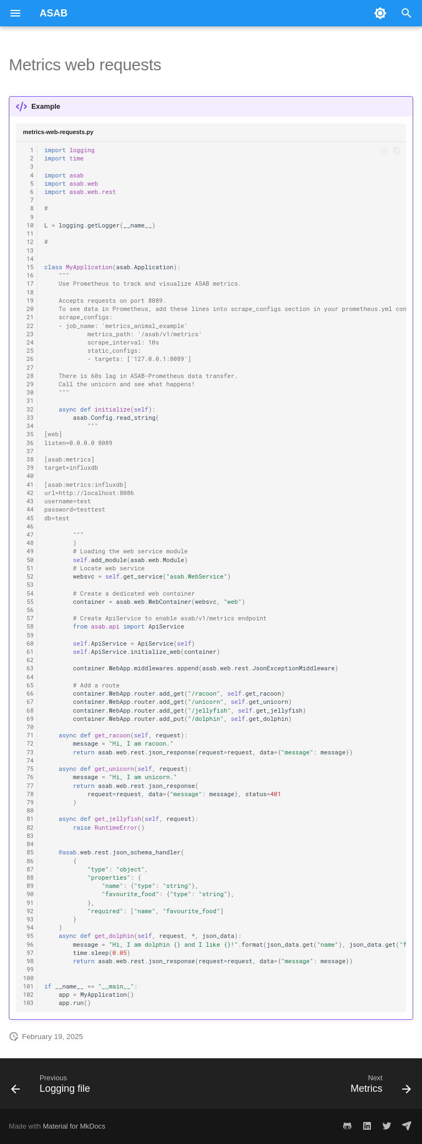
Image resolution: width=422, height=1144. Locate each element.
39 (28, 467)
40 (28, 476)
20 (28, 309)
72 (28, 743)
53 (28, 584)
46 (28, 526)
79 (28, 802)
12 (28, 242)
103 (28, 1003)
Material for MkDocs (74, 1126)
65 (28, 685)
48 (28, 543)
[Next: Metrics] (378, 1086)
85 (28, 852)
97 (28, 953)
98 (28, 961)
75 (28, 769)
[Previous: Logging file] (52, 1086)
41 (28, 484)
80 (28, 810)
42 (28, 493)
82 (28, 827)
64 (28, 677)
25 (28, 350)
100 (28, 978)
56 (28, 610)
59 (28, 635)
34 (28, 426)
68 (28, 710)
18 (28, 292)
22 (28, 326)
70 (28, 727)
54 (28, 593)
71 (28, 735)
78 (28, 794)
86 (28, 861)
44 (28, 509)
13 (28, 250)
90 (28, 894)
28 (28, 376)
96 (28, 944)
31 (28, 400)
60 (28, 643)
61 (28, 652)
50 (28, 560)
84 (28, 844)
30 (28, 392)
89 (28, 886)
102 (28, 994)
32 (28, 409)
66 (28, 693)
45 (28, 518)
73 (28, 752)
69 (28, 719)
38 (28, 459)
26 (28, 359)
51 (28, 568)
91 (28, 903)
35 (28, 434)
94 (28, 927)
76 (28, 777)
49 (28, 551)
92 (28, 911)
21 (28, 317)
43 (28, 501)
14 (28, 259)
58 (28, 626)
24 (28, 342)
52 (28, 576)
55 (28, 602)
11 (28, 233)
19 (28, 300)
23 (28, 334)
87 (28, 869)
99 (28, 969)
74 (28, 760)
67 (28, 702)
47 (28, 534)
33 (28, 417)
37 (28, 451)
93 (28, 919)
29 (28, 384)
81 (28, 819)
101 (28, 986)
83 (28, 836)
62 (28, 660)
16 (28, 275)
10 (28, 225)
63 (28, 668)
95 (28, 936)
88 (28, 877)
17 (28, 283)
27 (28, 367)
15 (28, 267)
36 (28, 443)
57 (28, 618)
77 (28, 786)
